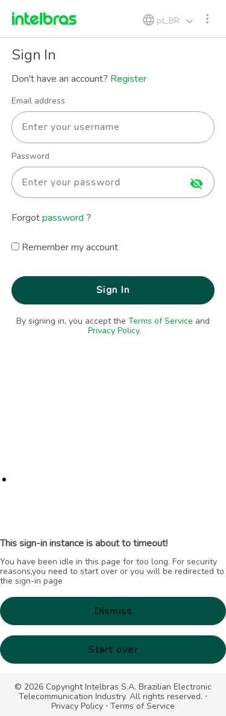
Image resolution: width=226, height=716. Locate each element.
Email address (38, 101)
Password (30, 156)
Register (128, 78)
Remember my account (70, 247)
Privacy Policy (113, 330)
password (64, 217)
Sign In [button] (113, 290)
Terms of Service (160, 321)
